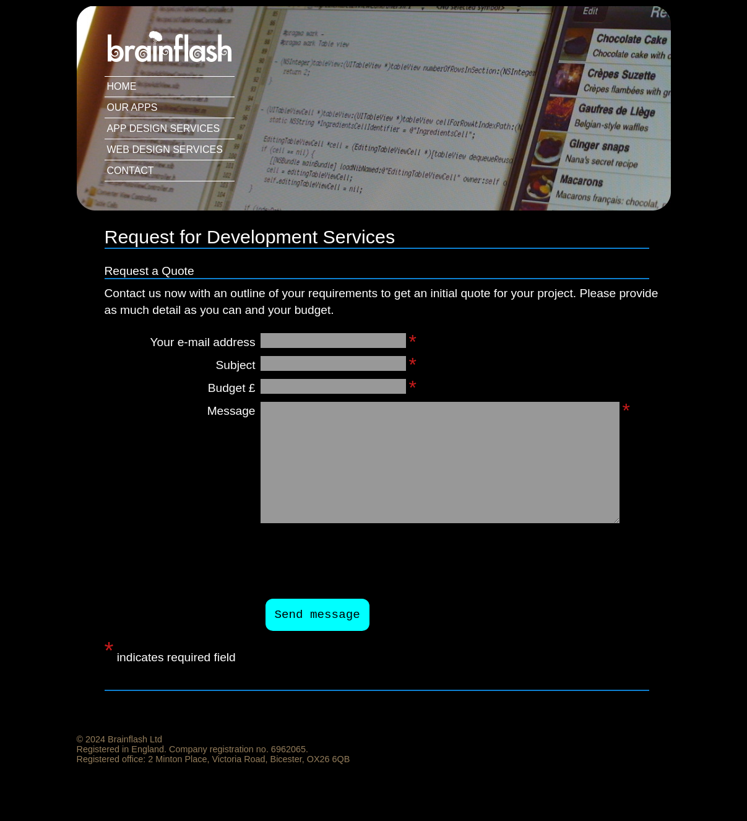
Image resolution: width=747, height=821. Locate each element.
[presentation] (360, 561)
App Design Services (163, 128)
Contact (130, 170)
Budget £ (232, 387)
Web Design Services (165, 149)
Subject (236, 364)
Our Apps (132, 107)
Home (122, 86)
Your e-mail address (203, 342)
